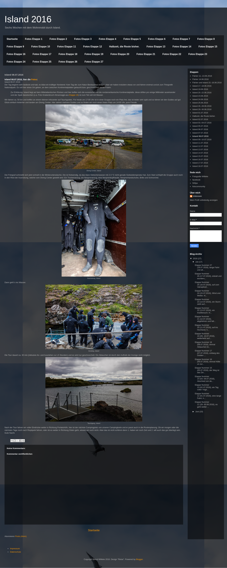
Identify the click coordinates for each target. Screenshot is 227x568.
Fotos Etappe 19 (94, 54)
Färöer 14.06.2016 (200, 79)
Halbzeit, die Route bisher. (124, 46)
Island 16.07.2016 (200, 159)
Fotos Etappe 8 (206, 39)
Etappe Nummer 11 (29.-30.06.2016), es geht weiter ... (206, 404)
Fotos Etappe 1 (33, 39)
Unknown (197, 196)
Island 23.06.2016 (200, 96)
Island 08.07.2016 (200, 136)
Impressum (15, 548)
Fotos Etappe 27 (94, 61)
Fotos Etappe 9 (15, 46)
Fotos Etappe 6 (156, 39)
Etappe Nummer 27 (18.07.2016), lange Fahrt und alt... (207, 267)
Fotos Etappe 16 (16, 54)
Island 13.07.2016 (200, 149)
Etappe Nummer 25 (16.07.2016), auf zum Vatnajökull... (207, 284)
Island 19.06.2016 (200, 89)
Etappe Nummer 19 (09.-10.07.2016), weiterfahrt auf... (205, 335)
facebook (196, 180)
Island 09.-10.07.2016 (201, 139)
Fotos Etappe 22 (171, 54)
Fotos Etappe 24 (16, 61)
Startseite (12, 39)
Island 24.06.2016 (200, 99)
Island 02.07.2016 (200, 119)
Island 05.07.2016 (200, 126)
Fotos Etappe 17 (42, 54)
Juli (197, 262)
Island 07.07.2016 (200, 133)
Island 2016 (28, 19)
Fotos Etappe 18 (68, 54)
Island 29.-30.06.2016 (201, 109)
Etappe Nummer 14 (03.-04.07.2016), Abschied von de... (205, 378)
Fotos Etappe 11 (66, 46)
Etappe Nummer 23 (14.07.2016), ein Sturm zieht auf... (207, 301)
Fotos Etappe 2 (58, 39)
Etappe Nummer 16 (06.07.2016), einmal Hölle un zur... (207, 361)
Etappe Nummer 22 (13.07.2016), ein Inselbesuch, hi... (205, 310)
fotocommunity (198, 186)
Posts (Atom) (20, 536)
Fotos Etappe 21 (146, 54)
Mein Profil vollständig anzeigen (204, 200)
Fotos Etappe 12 (92, 46)
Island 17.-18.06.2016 (201, 86)
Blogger (139, 559)
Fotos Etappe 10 (40, 46)
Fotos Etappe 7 (181, 39)
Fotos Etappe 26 (68, 61)
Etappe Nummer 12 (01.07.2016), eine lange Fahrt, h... (208, 395)
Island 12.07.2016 (200, 146)
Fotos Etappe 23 (197, 54)
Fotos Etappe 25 (42, 61)
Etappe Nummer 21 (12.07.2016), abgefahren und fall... (205, 318)
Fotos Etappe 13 (156, 46)
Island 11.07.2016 (200, 143)
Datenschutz (15, 552)
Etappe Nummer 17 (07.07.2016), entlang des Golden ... (207, 353)
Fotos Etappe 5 (132, 39)
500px (195, 183)
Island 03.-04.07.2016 (201, 123)
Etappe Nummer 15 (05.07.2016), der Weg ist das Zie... (207, 370)
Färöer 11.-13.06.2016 (202, 76)
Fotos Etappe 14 (182, 46)
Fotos (34, 79)
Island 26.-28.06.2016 (201, 106)
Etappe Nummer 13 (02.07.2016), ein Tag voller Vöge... (206, 387)
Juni (197, 411)
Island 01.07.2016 (200, 113)
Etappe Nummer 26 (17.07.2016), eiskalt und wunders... (208, 275)
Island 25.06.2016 (200, 103)
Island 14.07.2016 (200, 153)
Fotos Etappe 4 (107, 39)
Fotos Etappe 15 (208, 46)
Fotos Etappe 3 (83, 39)
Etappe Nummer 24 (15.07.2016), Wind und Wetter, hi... (207, 293)
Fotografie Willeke (200, 176)
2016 (195, 258)
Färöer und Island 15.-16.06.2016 (207, 82)
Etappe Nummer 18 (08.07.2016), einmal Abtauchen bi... (205, 344)
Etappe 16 (73, 95)
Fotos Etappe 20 (119, 54)
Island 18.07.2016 (200, 166)
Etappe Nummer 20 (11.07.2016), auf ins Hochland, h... (206, 327)
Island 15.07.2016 (200, 156)
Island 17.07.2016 (200, 163)
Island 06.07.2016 (200, 129)
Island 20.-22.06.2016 (201, 92)
